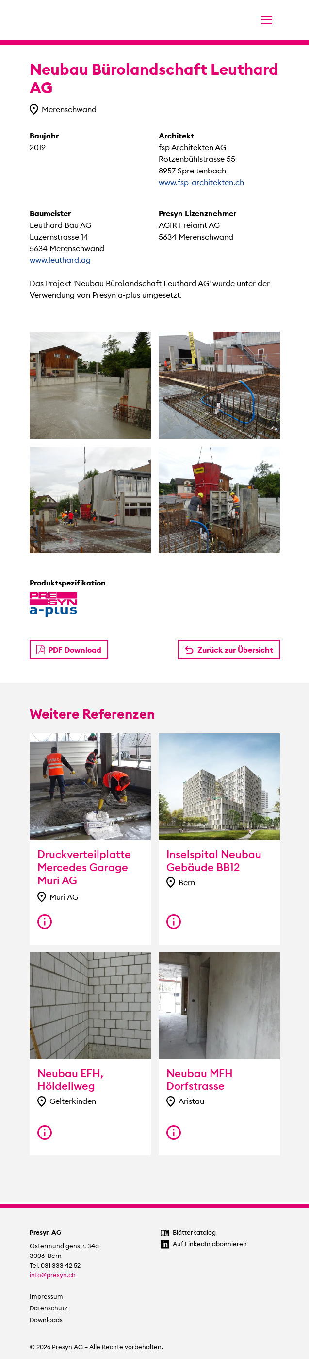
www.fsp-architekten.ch (201, 182)
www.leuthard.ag (60, 260)
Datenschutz (48, 1308)
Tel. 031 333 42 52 (55, 1265)
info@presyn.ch (53, 1275)
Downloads (46, 1320)
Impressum (46, 1296)
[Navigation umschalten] (267, 20)
